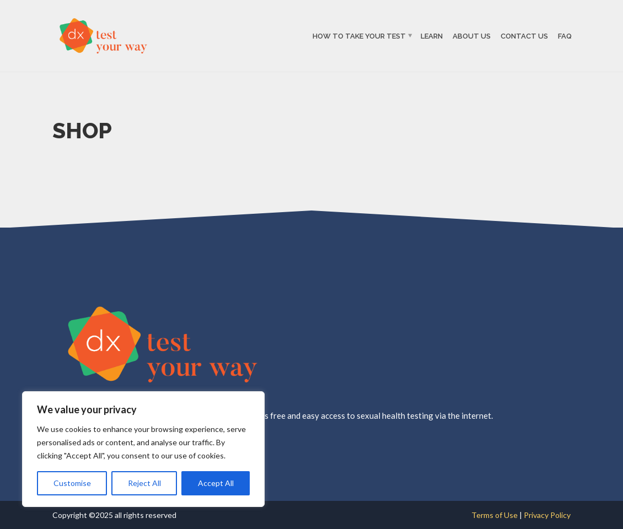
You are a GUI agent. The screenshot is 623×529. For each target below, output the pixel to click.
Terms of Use (495, 515)
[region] (143, 449)
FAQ (565, 35)
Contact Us (524, 35)
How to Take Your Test (359, 35)
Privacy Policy (547, 515)
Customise (72, 483)
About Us (472, 35)
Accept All (216, 483)
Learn (432, 35)
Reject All (144, 483)
